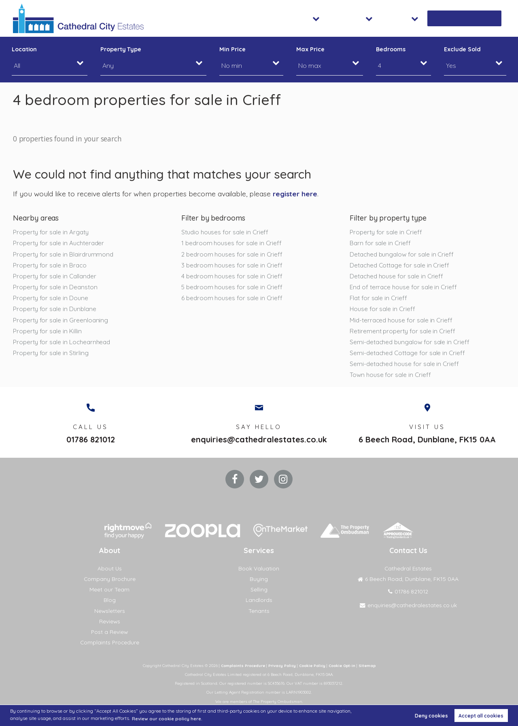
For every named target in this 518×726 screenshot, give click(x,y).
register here (295, 193)
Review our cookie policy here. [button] (169, 718)
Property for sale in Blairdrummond (65, 254)
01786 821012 (90, 445)
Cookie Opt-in (344, 672)
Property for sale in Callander (56, 278)
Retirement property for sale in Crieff (404, 334)
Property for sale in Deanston (56, 289)
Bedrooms (390, 49)
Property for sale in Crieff (387, 232)
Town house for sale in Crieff (391, 379)
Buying (259, 586)
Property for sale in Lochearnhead (63, 345)
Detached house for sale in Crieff (398, 278)
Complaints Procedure (109, 649)
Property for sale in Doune (51, 300)
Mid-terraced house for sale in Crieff (403, 323)
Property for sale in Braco (51, 266)
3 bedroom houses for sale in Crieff (233, 266)
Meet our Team (109, 596)
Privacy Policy (280, 672)
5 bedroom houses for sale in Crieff (233, 289)
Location (24, 49)
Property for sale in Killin (48, 334)
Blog (110, 607)
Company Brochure (109, 586)
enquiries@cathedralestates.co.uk (259, 445)
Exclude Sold (462, 49)
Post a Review (109, 639)
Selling (259, 596)
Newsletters (109, 617)
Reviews (109, 628)
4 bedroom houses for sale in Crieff (233, 278)
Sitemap (371, 672)
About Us (109, 575)
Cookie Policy (313, 672)
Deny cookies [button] (431, 715)
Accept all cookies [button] (481, 715)
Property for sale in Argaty (52, 232)
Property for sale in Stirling (51, 357)
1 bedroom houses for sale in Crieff (232, 243)
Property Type (120, 49)
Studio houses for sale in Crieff (226, 232)
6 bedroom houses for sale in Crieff (233, 300)
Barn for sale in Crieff (381, 243)
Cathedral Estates (408, 575)
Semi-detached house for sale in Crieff (406, 368)
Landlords (259, 607)
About (411, 18)
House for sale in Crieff (383, 311)
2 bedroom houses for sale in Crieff (233, 254)
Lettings (368, 18)
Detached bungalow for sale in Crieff (404, 254)
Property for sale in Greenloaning (61, 323)
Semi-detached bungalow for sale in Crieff (412, 345)
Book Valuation (470, 18)
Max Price (310, 49)
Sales (325, 18)
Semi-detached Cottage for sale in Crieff (409, 357)
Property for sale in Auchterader (60, 243)
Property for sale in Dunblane (56, 311)
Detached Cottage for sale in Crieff (401, 266)
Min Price (232, 49)
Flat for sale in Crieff (379, 300)
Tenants (259, 617)
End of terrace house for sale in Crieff (405, 289)
